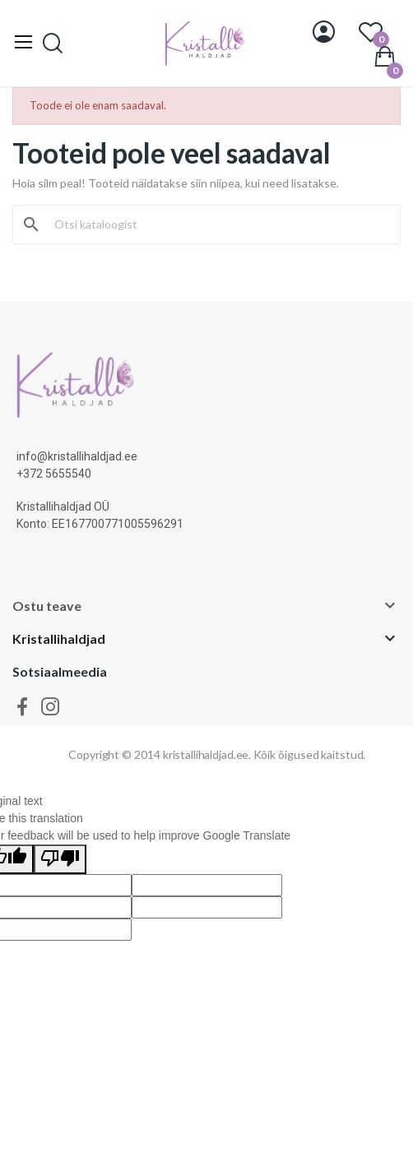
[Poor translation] (60, 859)
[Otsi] (216, 224)
